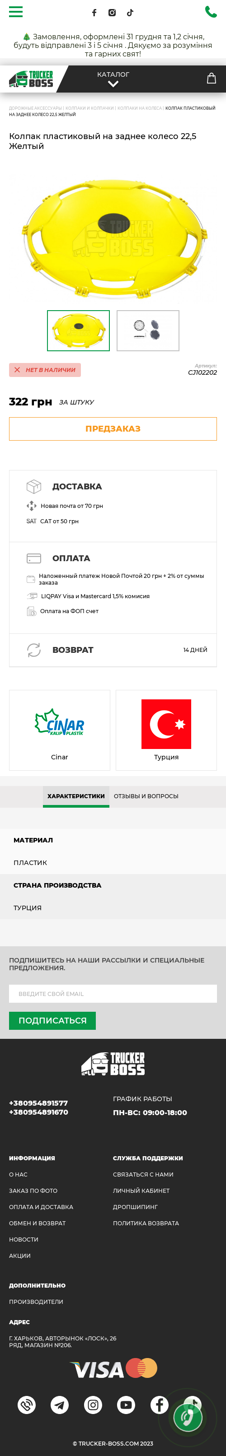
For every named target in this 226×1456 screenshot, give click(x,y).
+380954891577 (38, 1103)
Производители (36, 1301)
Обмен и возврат (37, 1223)
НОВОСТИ (23, 1239)
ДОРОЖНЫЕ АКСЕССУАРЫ (35, 108)
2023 (146, 1443)
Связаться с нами (143, 1174)
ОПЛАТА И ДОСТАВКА (41, 1207)
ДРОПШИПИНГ (135, 1207)
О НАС (18, 1174)
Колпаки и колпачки (90, 108)
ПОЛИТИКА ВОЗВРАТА (146, 1223)
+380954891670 (38, 1112)
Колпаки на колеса (140, 108)
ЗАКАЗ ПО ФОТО (33, 1190)
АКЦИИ (20, 1255)
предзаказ (113, 429)
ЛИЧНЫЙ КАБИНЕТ (141, 1190)
